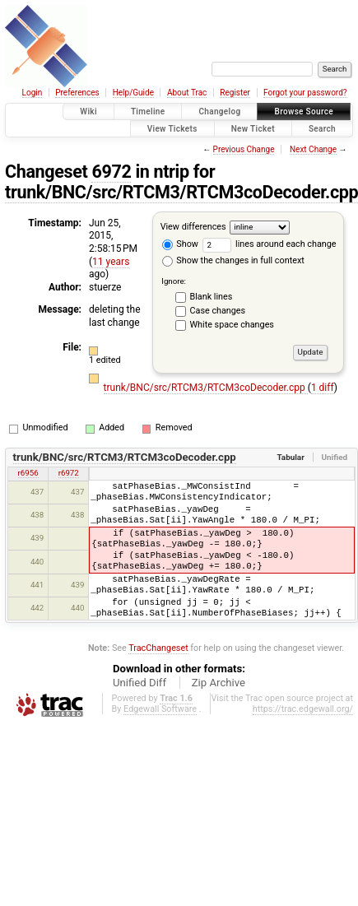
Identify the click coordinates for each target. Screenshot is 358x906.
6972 (111, 171)
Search (322, 128)
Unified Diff (139, 682)
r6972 (68, 472)
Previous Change (244, 149)
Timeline (148, 111)
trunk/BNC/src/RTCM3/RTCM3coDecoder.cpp (206, 387)
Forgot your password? (305, 92)
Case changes (218, 310)
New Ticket (253, 128)
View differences (193, 226)
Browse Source (303, 111)
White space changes (232, 324)
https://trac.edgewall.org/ (303, 709)
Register (235, 92)
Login (32, 92)
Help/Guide (133, 92)
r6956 (28, 472)
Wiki (88, 111)
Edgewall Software (160, 709)
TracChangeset (158, 648)
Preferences (77, 92)
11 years (110, 261)
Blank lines (211, 296)
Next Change (313, 149)
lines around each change (269, 244)
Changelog (219, 111)
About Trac (187, 92)
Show (180, 244)
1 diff (322, 387)
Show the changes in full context (233, 260)
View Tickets (172, 128)
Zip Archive (218, 682)
